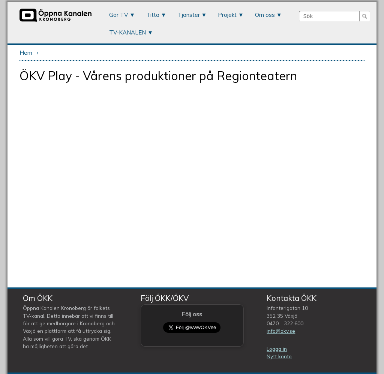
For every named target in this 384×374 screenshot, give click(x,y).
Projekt (227, 14)
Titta (152, 14)
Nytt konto (279, 356)
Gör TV (118, 14)
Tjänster (189, 14)
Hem (26, 52)
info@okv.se (281, 331)
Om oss (265, 14)
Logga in (277, 349)
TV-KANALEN (127, 32)
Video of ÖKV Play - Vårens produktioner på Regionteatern (192, 184)
